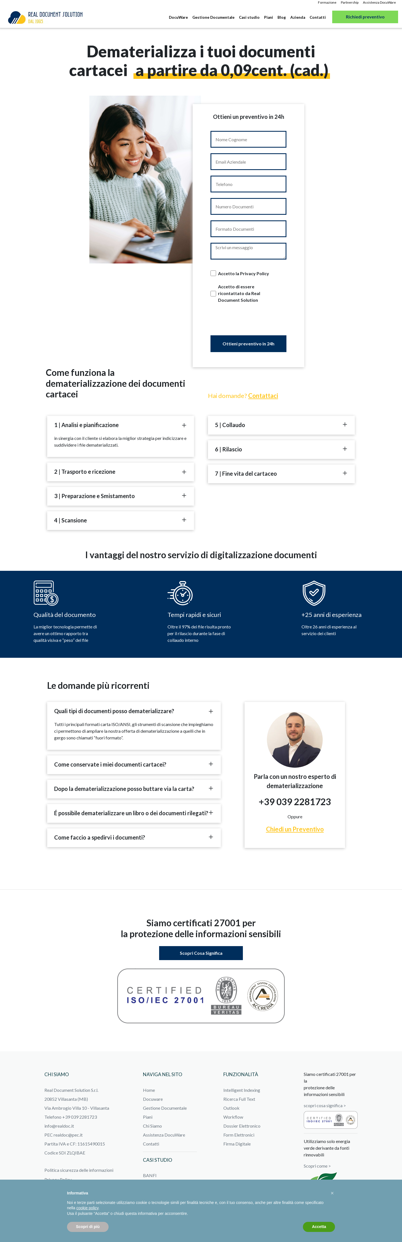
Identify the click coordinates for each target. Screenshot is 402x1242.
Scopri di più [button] (88, 1226)
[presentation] (248, 323)
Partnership (349, 2)
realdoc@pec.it (68, 1134)
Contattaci (263, 395)
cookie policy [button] (87, 1208)
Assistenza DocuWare (379, 2)
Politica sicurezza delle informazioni (78, 1170)
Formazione (327, 2)
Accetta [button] (319, 1226)
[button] (332, 1193)
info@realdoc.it (59, 1125)
